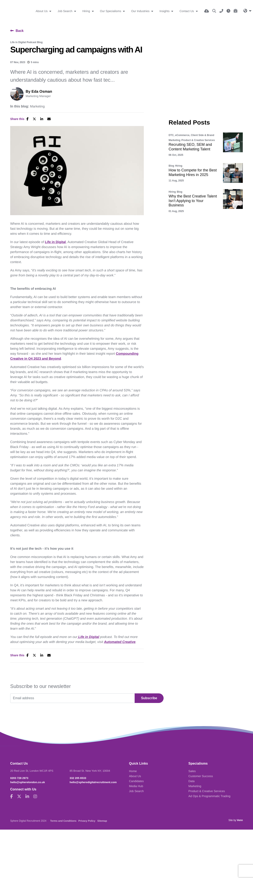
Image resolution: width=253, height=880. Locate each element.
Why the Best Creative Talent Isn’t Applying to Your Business (193, 200)
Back (20, 30)
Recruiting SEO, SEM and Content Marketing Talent (190, 146)
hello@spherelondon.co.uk (27, 782)
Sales (192, 771)
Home (133, 771)
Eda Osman (41, 91)
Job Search (65, 11)
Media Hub (136, 786)
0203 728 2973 (19, 778)
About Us (42, 11)
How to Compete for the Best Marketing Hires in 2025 (193, 172)
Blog (171, 165)
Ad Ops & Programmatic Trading (209, 796)
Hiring (86, 11)
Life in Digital (55, 242)
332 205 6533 (78, 778)
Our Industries (140, 11)
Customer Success (200, 776)
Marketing (37, 106)
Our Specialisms (111, 11)
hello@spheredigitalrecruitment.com (93, 782)
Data (191, 781)
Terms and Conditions (63, 820)
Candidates (136, 781)
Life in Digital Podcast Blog (26, 42)
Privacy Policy (86, 820)
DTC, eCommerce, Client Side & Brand (191, 135)
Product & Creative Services (198, 140)
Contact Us (187, 11)
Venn (240, 820)
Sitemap (102, 820)
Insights (164, 11)
